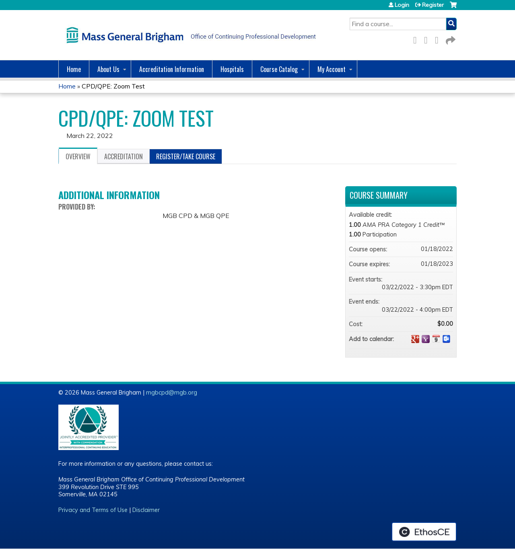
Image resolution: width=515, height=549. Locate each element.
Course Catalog (279, 69)
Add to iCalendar (436, 339)
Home (74, 69)
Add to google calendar (415, 339)
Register (433, 5)
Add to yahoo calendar (426, 339)
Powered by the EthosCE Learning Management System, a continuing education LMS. (424, 531)
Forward (450, 38)
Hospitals (232, 69)
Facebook (417, 38)
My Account (331, 69)
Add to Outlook (447, 339)
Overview (78, 156)
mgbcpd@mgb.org (171, 392)
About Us (108, 69)
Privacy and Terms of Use (93, 510)
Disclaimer (146, 510)
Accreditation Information (171, 69)
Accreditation (123, 156)
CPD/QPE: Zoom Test (113, 86)
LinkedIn (439, 38)
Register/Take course (185, 156)
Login (402, 5)
